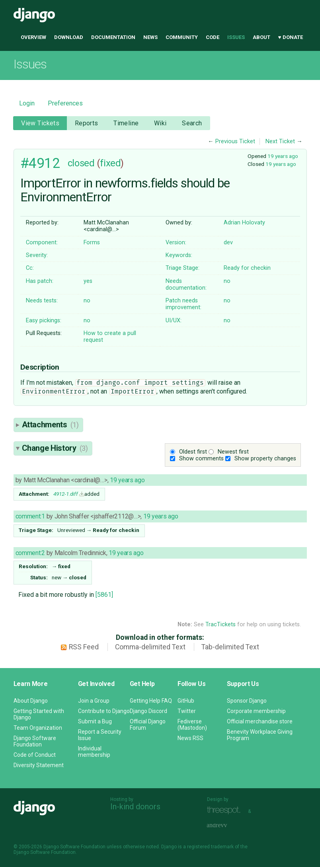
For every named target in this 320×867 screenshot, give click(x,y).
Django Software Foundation (35, 741)
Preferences (65, 103)
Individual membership (94, 751)
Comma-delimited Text (150, 647)
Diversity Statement (39, 765)
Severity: (37, 255)
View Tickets (40, 123)
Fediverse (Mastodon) (192, 724)
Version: (176, 242)
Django (34, 15)
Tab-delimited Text (230, 647)
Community (182, 37)
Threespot (225, 810)
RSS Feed (84, 647)
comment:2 (30, 553)
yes (88, 281)
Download (68, 37)
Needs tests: (42, 300)
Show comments (201, 458)
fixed (110, 163)
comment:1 (30, 516)
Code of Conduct (35, 755)
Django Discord (148, 711)
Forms (92, 242)
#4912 (40, 163)
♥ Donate (290, 37)
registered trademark (210, 846)
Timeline (126, 123)
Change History (55, 448)
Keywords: (179, 255)
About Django (31, 700)
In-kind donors (135, 806)
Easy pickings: (43, 320)
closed (81, 163)
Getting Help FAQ (151, 700)
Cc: (30, 268)
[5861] (104, 594)
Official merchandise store (260, 721)
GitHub (186, 700)
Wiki (160, 123)
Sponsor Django (247, 700)
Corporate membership (256, 711)
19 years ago (282, 156)
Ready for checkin (247, 268)
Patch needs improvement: (183, 304)
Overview (33, 37)
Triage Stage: (182, 268)
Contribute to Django (104, 711)
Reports (86, 123)
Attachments (50, 424)
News (150, 37)
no (227, 281)
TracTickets (220, 624)
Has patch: (39, 281)
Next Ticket (280, 141)
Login (27, 103)
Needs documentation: (186, 284)
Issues (236, 37)
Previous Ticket (235, 141)
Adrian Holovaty (244, 222)
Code (212, 37)
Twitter (187, 711)
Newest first (233, 451)
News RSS (190, 738)
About (261, 37)
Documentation (113, 37)
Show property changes (265, 458)
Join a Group (93, 700)
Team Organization (38, 728)
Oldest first (193, 451)
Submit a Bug (95, 721)
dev (228, 242)
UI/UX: (173, 320)
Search (192, 123)
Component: (42, 242)
